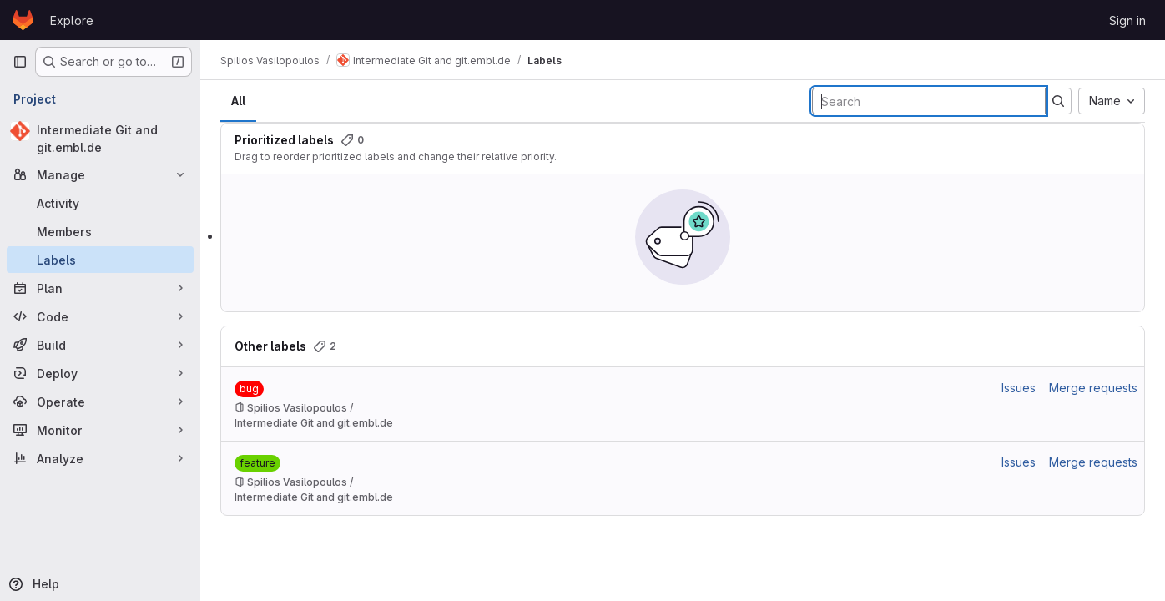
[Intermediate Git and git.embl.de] (100, 138)
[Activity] (100, 202)
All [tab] (238, 100)
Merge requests (1093, 388)
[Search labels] (929, 101)
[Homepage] (23, 20)
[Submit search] (1058, 101)
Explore (71, 20)
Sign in (1127, 20)
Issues (1018, 388)
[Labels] (100, 259)
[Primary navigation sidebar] (20, 61)
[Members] (100, 231)
